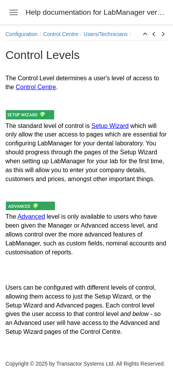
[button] (145, 34)
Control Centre (60, 34)
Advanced (31, 216)
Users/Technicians (106, 34)
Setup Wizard (109, 126)
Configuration (21, 34)
